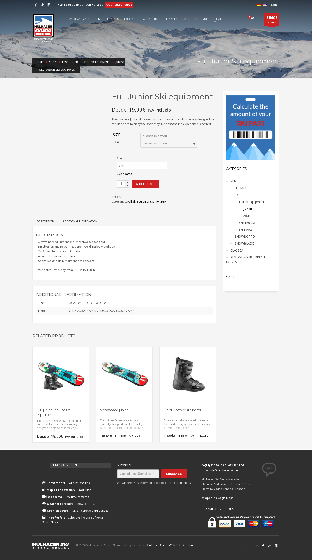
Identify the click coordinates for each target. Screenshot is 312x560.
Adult (246, 216)
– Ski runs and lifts (66, 483)
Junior (156, 201)
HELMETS (242, 188)
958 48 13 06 (94, 4)
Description (45, 221)
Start (121, 158)
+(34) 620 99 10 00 (70, 4)
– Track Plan (66, 490)
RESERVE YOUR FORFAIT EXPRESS (245, 259)
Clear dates (124, 174)
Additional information (80, 221)
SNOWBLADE (244, 243)
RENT (164, 201)
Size (116, 135)
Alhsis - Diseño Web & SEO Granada (172, 545)
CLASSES (236, 250)
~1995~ (272, 20)
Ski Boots (245, 229)
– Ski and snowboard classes (75, 511)
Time (117, 142)
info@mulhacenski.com (225, 470)
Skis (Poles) (247, 223)
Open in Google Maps (218, 498)
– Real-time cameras (65, 497)
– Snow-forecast (68, 504)
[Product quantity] (123, 184)
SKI (237, 195)
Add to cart (145, 184)
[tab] (45, 221)
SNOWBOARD (245, 236)
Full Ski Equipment (139, 201)
